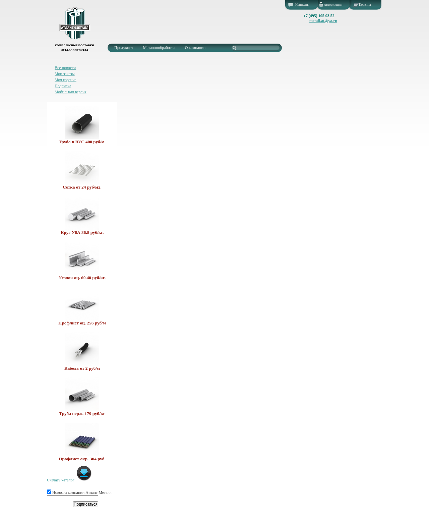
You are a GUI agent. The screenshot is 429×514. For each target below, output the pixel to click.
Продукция (123, 47)
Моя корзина (65, 80)
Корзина (365, 4)
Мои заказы (65, 73)
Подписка (63, 86)
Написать (302, 4)
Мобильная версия (70, 92)
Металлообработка (159, 47)
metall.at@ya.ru (323, 20)
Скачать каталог (69, 480)
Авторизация (333, 4)
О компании (195, 47)
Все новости (65, 67)
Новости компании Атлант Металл (79, 492)
